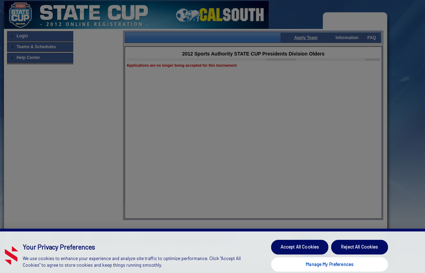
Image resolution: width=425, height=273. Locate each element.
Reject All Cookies (359, 253)
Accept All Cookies (300, 253)
